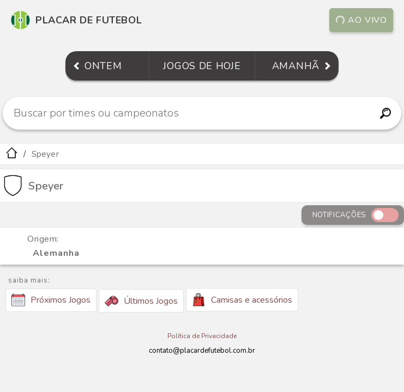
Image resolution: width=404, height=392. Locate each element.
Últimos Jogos (141, 301)
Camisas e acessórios (242, 300)
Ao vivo (361, 20)
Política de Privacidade (202, 336)
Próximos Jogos (51, 300)
